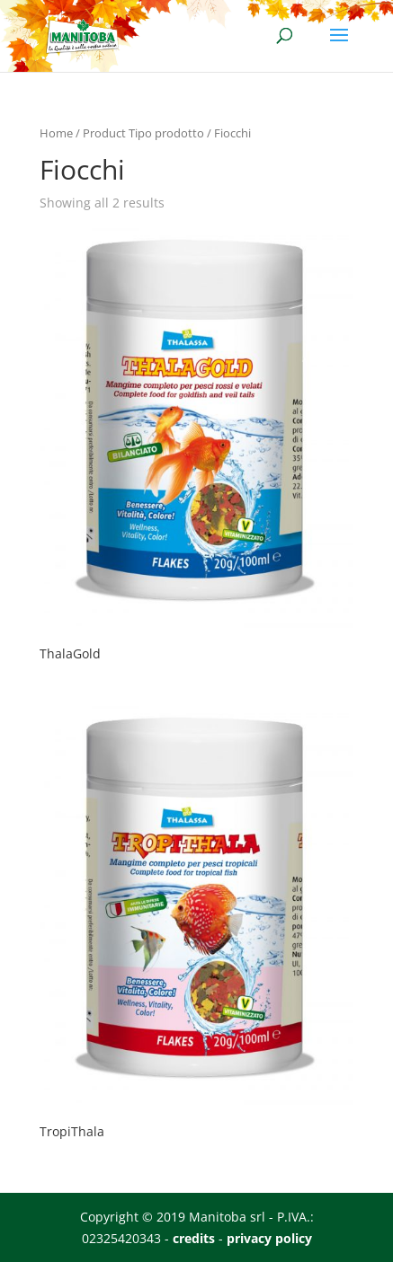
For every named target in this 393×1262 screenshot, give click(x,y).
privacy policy (269, 1238)
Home (56, 133)
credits (194, 1238)
